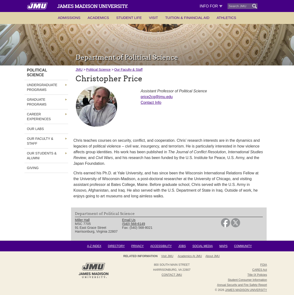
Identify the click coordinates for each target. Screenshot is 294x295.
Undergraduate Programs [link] (42, 87)
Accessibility (161, 246)
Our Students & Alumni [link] (42, 155)
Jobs (182, 246)
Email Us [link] (129, 220)
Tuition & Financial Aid (187, 18)
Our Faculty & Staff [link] (40, 141)
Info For (211, 6)
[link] (225, 226)
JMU (79, 69)
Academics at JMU (190, 256)
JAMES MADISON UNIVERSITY (246, 290)
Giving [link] (33, 168)
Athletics (226, 18)
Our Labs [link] (35, 129)
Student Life (129, 18)
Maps (223, 246)
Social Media (202, 246)
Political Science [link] (37, 72)
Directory (116, 246)
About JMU (212, 256)
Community (243, 246)
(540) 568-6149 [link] (133, 224)
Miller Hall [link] (82, 220)
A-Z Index (94, 246)
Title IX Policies (257, 275)
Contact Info (151, 102)
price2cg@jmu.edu (157, 97)
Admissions (69, 18)
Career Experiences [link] (39, 116)
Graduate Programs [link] (37, 102)
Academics (98, 18)
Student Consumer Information (247, 280)
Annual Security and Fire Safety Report (242, 285)
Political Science (98, 69)
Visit (153, 18)
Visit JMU (167, 256)
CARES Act (259, 269)
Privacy (137, 246)
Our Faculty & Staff (128, 69)
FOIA (263, 264)
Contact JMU (172, 275)
